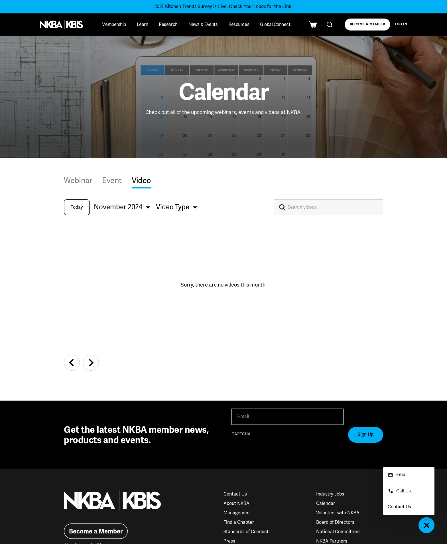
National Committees (338, 532)
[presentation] (274, 450)
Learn (142, 24)
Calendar (325, 503)
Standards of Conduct (246, 532)
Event (111, 180)
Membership (113, 24)
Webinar (78, 180)
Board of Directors (335, 522)
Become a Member (367, 24)
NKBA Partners (331, 541)
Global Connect (275, 24)
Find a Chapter (239, 522)
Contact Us (235, 494)
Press (229, 541)
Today (77, 207)
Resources (238, 24)
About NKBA (236, 503)
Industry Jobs (330, 494)
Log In (401, 24)
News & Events (203, 24)
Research (168, 24)
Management (237, 513)
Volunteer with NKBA (337, 513)
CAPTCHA (241, 434)
